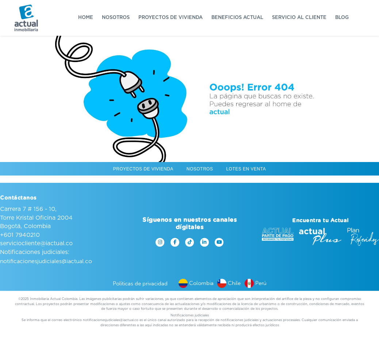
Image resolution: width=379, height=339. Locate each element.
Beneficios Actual (237, 17)
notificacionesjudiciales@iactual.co (46, 261)
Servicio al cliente (299, 17)
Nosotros (116, 17)
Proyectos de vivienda (170, 17)
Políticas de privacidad (140, 283)
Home (85, 17)
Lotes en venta (246, 169)
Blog (342, 17)
